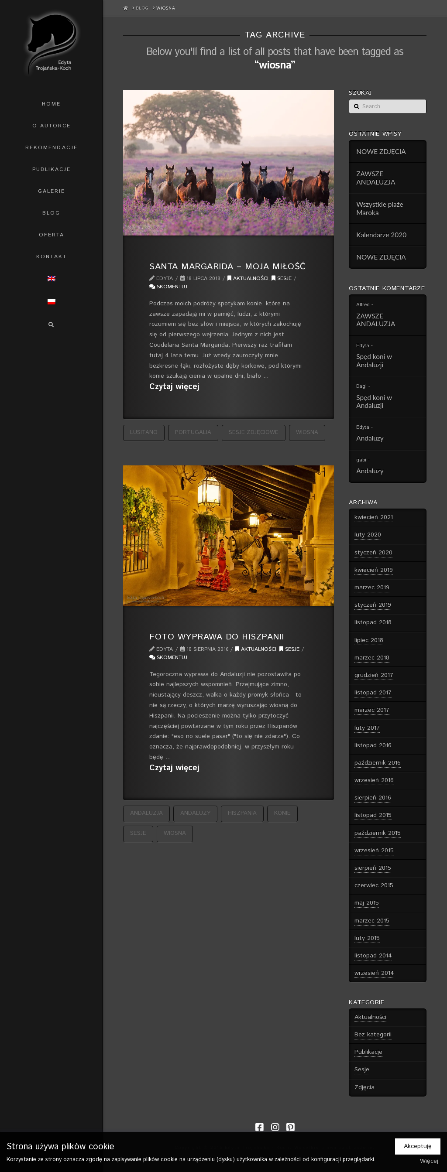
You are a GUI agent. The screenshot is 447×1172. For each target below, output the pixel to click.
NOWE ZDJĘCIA (381, 151)
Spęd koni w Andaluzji (374, 360)
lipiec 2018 (368, 640)
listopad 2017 (373, 692)
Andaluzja (146, 813)
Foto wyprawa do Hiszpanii (216, 637)
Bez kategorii (373, 1034)
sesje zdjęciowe (254, 432)
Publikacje (368, 1052)
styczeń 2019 (372, 605)
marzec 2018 (371, 657)
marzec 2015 (371, 920)
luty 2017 (367, 728)
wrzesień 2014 (374, 973)
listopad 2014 (373, 955)
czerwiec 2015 (373, 885)
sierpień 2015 (372, 868)
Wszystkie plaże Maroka (379, 208)
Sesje (282, 278)
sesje (138, 833)
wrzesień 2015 (374, 850)
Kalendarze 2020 (381, 235)
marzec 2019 (371, 587)
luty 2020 (367, 534)
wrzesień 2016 (374, 780)
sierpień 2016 (372, 797)
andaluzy (195, 813)
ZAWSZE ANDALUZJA (375, 178)
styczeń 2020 (373, 552)
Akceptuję (418, 1146)
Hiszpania (242, 813)
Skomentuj (168, 286)
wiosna (307, 432)
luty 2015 (367, 938)
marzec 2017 (371, 710)
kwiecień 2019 (373, 570)
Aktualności (247, 278)
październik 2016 (377, 763)
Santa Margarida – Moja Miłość (227, 266)
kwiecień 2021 (373, 517)
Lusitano (144, 432)
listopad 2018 (373, 622)
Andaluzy (369, 438)
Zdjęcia (364, 1087)
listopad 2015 (373, 815)
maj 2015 (366, 903)
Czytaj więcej (174, 387)
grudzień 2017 (373, 675)
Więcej (429, 1161)
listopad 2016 (373, 745)
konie (282, 813)
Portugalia (193, 432)
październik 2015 (377, 833)
